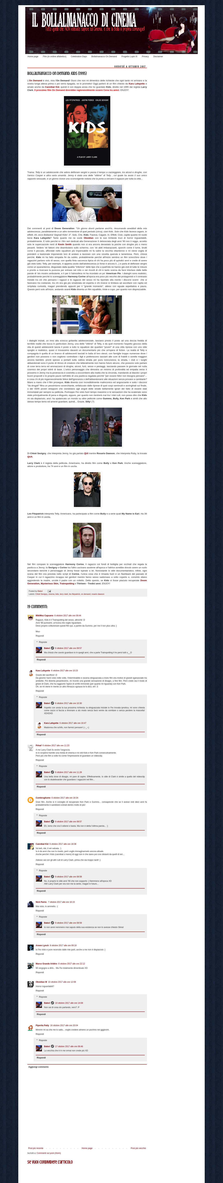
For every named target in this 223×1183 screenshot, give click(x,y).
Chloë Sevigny (41, 594)
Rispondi (40, 636)
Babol (47, 648)
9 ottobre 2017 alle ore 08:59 (68, 923)
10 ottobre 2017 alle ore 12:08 (62, 982)
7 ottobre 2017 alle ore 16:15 (61, 902)
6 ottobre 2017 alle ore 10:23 (64, 670)
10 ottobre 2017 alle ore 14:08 (69, 1003)
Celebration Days (79, 56)
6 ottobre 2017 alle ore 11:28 (68, 772)
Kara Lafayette (137, 83)
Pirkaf (38, 745)
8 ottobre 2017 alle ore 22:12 (71, 964)
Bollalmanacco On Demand (104, 56)
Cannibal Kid (42, 844)
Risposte (43, 642)
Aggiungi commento (38, 1067)
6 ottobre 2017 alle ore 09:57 (68, 648)
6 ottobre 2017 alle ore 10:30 (68, 703)
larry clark (64, 594)
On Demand (35, 80)
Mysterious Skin (49, 583)
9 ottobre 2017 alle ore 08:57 (68, 821)
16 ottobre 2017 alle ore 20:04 (64, 1025)
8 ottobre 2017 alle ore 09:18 (63, 945)
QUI (86, 453)
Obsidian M (41, 982)
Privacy (145, 56)
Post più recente (35, 1148)
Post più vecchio (138, 1148)
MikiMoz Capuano (44, 615)
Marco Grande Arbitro (46, 964)
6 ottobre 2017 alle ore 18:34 (65, 798)
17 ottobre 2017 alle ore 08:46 (69, 1046)
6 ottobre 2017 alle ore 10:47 (73, 723)
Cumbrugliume (43, 798)
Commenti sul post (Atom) (49, 1153)
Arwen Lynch (42, 945)
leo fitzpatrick (74, 594)
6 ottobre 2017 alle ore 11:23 (56, 745)
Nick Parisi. (41, 902)
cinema (51, 594)
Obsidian (89, 238)
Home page (33, 56)
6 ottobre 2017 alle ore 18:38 (62, 844)
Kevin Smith (65, 244)
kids (57, 594)
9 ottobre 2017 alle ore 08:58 (68, 876)
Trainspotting (67, 583)
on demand (85, 594)
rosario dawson (98, 594)
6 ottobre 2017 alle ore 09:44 (67, 615)
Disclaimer (158, 56)
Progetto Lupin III (129, 56)
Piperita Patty (42, 1025)
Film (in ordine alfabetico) (54, 56)
